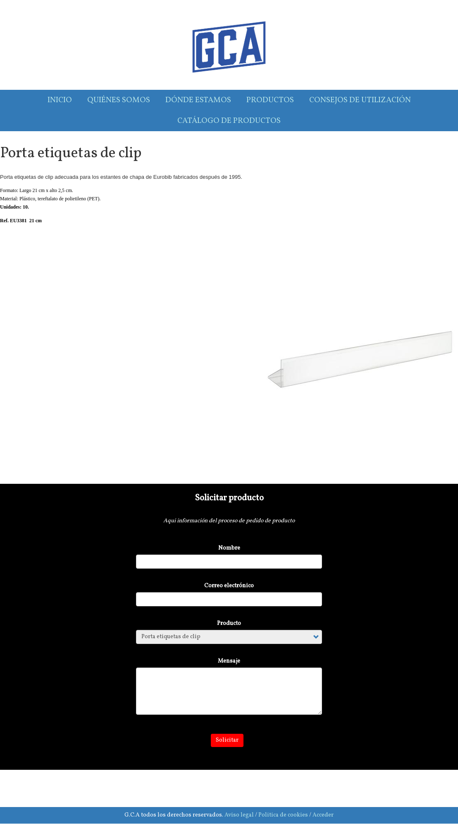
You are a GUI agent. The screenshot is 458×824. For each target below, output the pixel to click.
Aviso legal (239, 815)
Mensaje (229, 661)
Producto (229, 623)
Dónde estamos (198, 100)
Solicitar (227, 740)
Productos (270, 100)
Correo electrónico (229, 586)
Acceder (323, 815)
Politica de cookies (283, 815)
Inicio (60, 100)
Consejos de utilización (360, 100)
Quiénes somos (118, 100)
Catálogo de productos (229, 120)
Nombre (229, 548)
